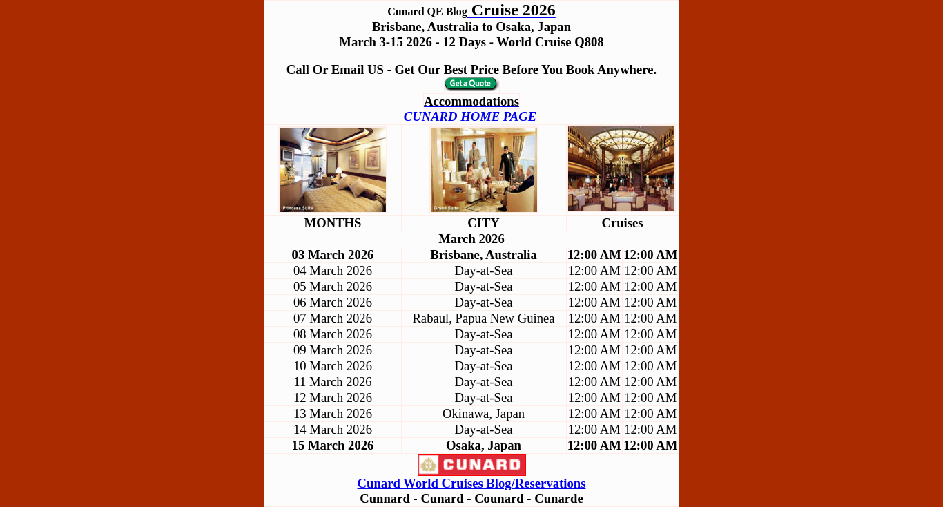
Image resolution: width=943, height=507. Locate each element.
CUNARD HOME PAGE (470, 116)
